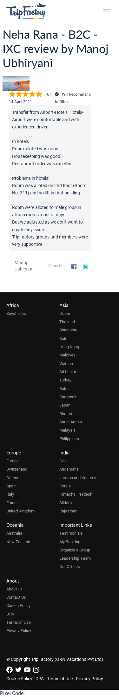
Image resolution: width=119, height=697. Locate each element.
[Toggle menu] (106, 11)
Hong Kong (69, 346)
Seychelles (16, 313)
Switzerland (16, 469)
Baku (64, 388)
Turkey (65, 380)
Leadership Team (75, 558)
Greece (12, 477)
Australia (14, 533)
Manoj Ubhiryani (24, 265)
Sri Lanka (67, 372)
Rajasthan (68, 511)
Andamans (69, 469)
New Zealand (18, 541)
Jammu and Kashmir (77, 477)
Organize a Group (74, 550)
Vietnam (66, 363)
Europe (12, 461)
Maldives (67, 355)
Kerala (65, 486)
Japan (64, 405)
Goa (63, 461)
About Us (14, 589)
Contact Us (16, 597)
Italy (10, 494)
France (12, 502)
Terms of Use (18, 622)
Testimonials (71, 533)
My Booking (69, 541)
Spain (11, 486)
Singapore (68, 330)
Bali (62, 338)
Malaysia (67, 430)
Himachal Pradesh (75, 494)
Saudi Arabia (70, 422)
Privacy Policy (18, 630)
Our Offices (69, 566)
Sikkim (65, 502)
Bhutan (65, 413)
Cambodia (68, 397)
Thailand (67, 321)
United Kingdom (20, 511)
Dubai (64, 313)
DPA (10, 614)
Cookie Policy (18, 605)
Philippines (69, 438)
